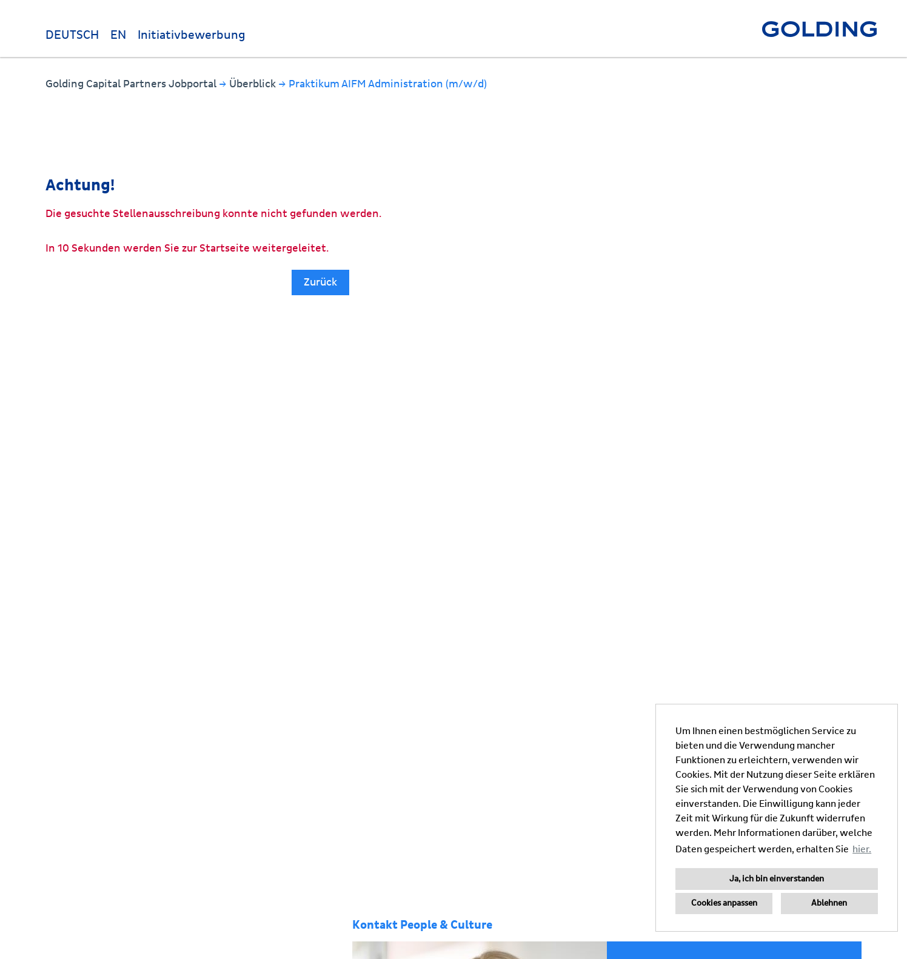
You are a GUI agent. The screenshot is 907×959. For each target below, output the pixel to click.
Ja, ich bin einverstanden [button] (776, 879)
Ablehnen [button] (829, 903)
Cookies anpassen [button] (724, 903)
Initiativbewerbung (192, 35)
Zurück (320, 282)
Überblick (253, 84)
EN (118, 35)
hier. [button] (861, 849)
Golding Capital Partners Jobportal (132, 84)
